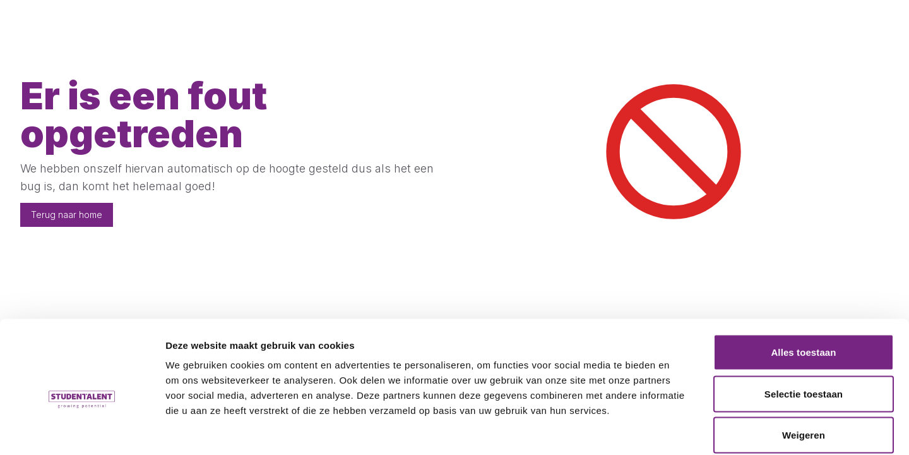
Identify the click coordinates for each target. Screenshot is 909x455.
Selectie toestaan (803, 330)
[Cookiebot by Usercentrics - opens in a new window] (82, 430)
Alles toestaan (803, 289)
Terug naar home (66, 214)
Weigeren (803, 372)
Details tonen (682, 430)
